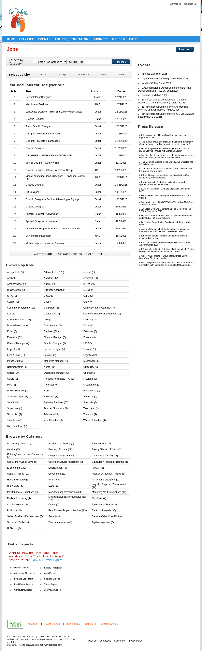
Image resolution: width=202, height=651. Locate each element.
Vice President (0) (53, 420)
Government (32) (57, 473)
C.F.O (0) (12, 296)
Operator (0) (89, 372)
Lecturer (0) (50, 355)
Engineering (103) (16, 467)
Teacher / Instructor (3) (56, 408)
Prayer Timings (52, 624)
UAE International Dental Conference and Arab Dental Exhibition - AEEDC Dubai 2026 (164, 89)
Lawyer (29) (89, 349)
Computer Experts (23, 590)
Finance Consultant (23, 579)
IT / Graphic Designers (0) (105, 479)
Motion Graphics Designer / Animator (45, 243)
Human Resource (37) (18, 479)
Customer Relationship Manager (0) (102, 313)
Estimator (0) (90, 331)
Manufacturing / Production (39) (64, 492)
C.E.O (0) (88, 290)
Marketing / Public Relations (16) (109, 492)
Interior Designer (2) (54, 349)
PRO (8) (11, 384)
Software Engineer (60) (56, 402)
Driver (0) (88, 325)
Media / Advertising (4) (19, 498)
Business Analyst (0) (54, 290)
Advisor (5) (89, 272)
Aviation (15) (13, 449)
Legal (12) (53, 485)
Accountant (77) (15, 272)
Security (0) (13, 402)
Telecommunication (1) (60, 522)
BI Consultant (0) (16, 290)
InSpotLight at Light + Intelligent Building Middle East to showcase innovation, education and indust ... (166, 250)
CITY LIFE (26, 39)
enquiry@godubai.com (50, 644)
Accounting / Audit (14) (19, 443)
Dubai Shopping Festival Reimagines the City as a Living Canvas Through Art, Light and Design (164, 149)
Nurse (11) (49, 367)
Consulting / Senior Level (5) (22, 462)
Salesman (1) (51, 396)
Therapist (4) (90, 414)
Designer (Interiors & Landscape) (43, 133)
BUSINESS (100, 39)
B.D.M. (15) (89, 284)
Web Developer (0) (17, 426)
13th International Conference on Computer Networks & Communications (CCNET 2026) (162, 101)
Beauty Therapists (53, 568)
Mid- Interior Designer (37, 104)
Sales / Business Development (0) (25, 516)
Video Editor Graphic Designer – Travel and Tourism (53, 228)
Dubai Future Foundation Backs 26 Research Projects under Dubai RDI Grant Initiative (166, 216)
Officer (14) (13, 372)
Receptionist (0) (91, 390)
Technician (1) (14, 414)
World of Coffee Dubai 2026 (156, 83)
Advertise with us (109, 624)
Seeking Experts (52, 579)
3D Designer (32, 192)
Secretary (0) (90, 396)
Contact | (91, 624)
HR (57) (87, 343)
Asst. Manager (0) (16, 284)
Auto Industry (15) (101, 443)
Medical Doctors (21, 567)
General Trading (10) (18, 473)
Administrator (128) (54, 272)
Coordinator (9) (52, 313)
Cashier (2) (13, 301)
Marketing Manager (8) (56, 361)
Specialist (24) (90, 402)
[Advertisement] (107, 20)
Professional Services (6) (105, 504)
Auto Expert (49, 573)
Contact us (190, 4)
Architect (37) (51, 278)
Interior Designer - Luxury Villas (42, 162)
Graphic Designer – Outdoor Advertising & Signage (52, 199)
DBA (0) (48, 319)
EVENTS (44, 39)
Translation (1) (14, 420)
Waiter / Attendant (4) (94, 420)
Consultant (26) (52, 307)
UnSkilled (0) (14, 528)
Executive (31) (14, 337)
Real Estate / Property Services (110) (67, 510)
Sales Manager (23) (17, 396)
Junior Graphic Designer (38, 126)
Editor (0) (12, 331)
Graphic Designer (35, 119)
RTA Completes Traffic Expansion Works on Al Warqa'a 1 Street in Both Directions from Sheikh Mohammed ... (166, 263)
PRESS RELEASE (124, 39)
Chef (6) (48, 301)
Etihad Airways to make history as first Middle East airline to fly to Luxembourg (164, 176)
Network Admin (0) (17, 367)
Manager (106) (15, 361)
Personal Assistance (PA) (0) (59, 378)
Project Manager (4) (17, 390)
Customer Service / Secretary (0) (65, 462)
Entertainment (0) (57, 467)
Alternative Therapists (24, 573)
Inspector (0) (13, 349)
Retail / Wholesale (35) (104, 510)
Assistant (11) (90, 278)
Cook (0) (11, 313)
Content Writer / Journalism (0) (99, 307)
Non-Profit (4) (99, 498)
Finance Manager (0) (55, 337)
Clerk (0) (88, 301)
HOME (10, 39)
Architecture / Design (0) (61, 443)
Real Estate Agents (23, 584)
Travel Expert (50, 584)
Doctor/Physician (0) (17, 325)
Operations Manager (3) (56, 372)
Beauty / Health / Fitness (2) (106, 449)
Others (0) (12, 378)
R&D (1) (48, 390)
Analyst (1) (12, 278)
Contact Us (105, 640)
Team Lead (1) (91, 408)
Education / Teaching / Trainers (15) (110, 462)
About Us (32, 624)
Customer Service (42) (19, 319)
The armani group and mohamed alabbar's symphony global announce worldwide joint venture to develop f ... (166, 143)
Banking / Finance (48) (60, 449)
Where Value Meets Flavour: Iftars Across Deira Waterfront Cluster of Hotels (163, 257)
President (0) (90, 378)
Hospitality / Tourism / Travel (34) (109, 473)
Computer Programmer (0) (21, 307)
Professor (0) (50, 384)
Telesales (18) (51, 414)
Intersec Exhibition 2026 (154, 73)
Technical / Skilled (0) (18, 522)
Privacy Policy (135, 640)
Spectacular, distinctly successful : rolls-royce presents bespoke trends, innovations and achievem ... (166, 156)
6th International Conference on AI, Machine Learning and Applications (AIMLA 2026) (163, 108)
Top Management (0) (103, 522)
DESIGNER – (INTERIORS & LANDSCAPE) (49, 155)
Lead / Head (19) (16, 355)
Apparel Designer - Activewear (42, 214)
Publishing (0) (14, 510)
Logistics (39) (90, 355)
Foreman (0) (89, 337)
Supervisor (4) (14, 408)
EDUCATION (79, 39)
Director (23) (90, 319)
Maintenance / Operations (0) (22, 492)
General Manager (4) (18, 343)
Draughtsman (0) (53, 325)
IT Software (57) (15, 485)
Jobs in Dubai (73, 624)
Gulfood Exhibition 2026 (154, 95)
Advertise (175, 4)
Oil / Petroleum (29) (17, 504)
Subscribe (119, 640)
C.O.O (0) (49, 296)
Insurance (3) (55, 479)
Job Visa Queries (52, 590)
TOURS (60, 39)
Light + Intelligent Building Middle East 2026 (165, 78)
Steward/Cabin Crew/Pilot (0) (107, 516)
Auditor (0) (49, 284)
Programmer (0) (91, 384)
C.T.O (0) (88, 296)
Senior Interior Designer (38, 97)
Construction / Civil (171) (105, 455)
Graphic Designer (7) (55, 343)
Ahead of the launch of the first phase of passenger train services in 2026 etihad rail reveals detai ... (164, 230)
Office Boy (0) (90, 367)
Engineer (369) (51, 331)
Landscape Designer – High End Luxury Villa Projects (54, 111)
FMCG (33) (98, 467)
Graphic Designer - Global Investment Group (49, 170)
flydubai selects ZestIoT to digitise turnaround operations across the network (162, 183)
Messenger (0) (91, 361)
